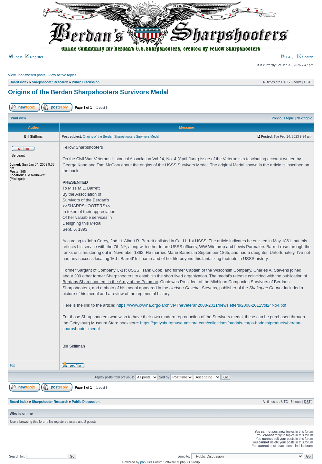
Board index (19, 82)
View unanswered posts (26, 75)
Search (305, 57)
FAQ (287, 57)
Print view (18, 118)
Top (12, 365)
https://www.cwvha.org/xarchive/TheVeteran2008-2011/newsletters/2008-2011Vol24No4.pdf (202, 305)
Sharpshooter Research (50, 82)
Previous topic (283, 118)
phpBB (145, 462)
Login (15, 57)
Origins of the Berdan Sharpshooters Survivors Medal (88, 92)
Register (34, 57)
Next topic (304, 118)
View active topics (62, 75)
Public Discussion (85, 82)
